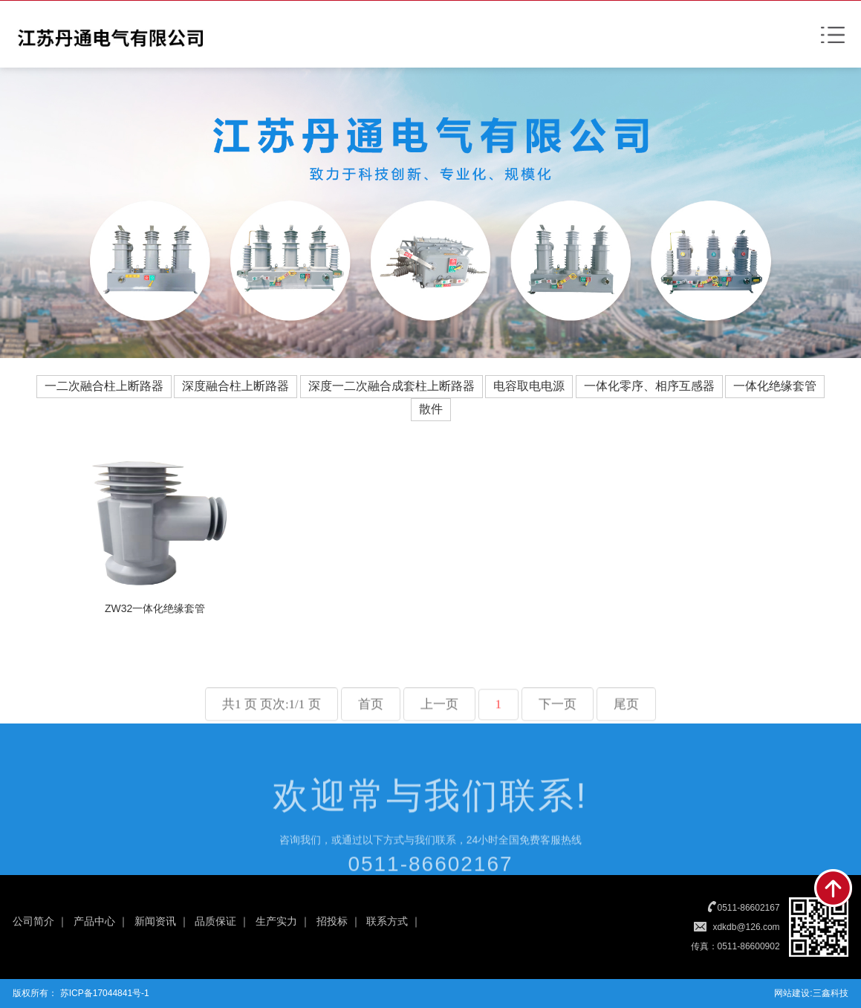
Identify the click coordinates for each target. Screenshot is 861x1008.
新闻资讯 (155, 921)
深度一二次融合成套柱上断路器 (391, 386)
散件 (431, 409)
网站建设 (792, 993)
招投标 (332, 921)
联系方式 (387, 921)
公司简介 (33, 921)
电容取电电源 (529, 386)
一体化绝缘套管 (774, 386)
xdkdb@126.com (745, 927)
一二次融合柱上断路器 (104, 386)
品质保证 (215, 921)
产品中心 (94, 921)
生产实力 (276, 921)
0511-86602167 (749, 908)
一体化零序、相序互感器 (649, 386)
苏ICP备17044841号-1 (103, 993)
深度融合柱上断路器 (235, 386)
